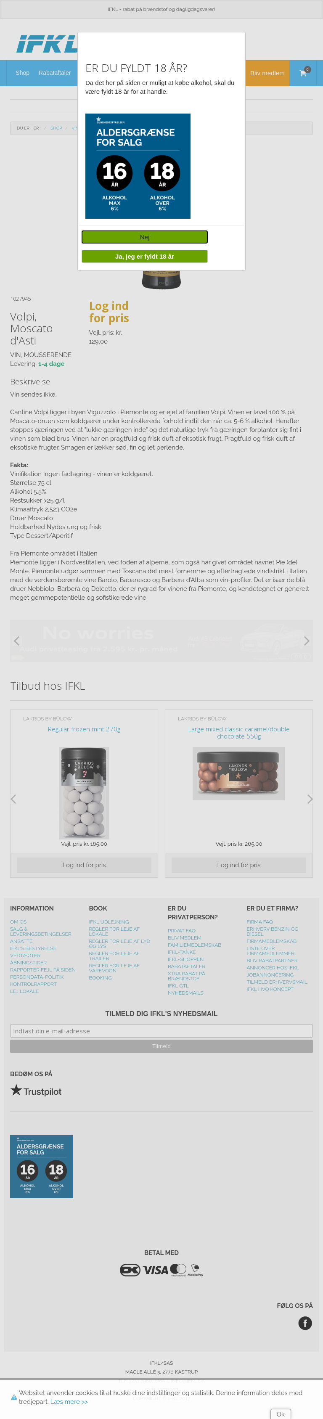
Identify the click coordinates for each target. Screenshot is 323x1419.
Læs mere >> (69, 1402)
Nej (145, 237)
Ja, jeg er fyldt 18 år (144, 256)
